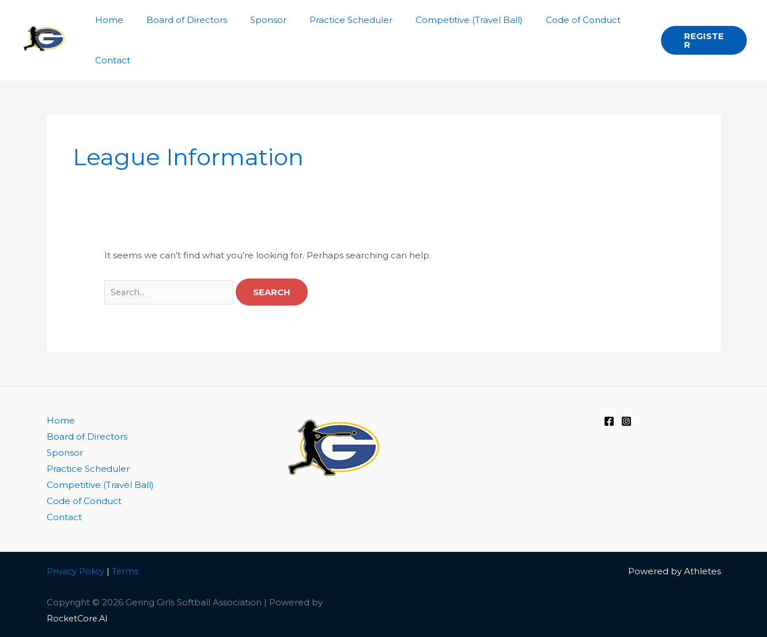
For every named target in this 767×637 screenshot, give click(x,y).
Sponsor (65, 452)
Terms (127, 569)
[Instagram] (626, 421)
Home (61, 420)
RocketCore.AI (79, 617)
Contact (64, 516)
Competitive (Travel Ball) (100, 484)
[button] (701, 40)
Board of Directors (87, 436)
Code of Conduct (84, 500)
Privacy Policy (76, 569)
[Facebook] (609, 421)
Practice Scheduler (88, 468)
